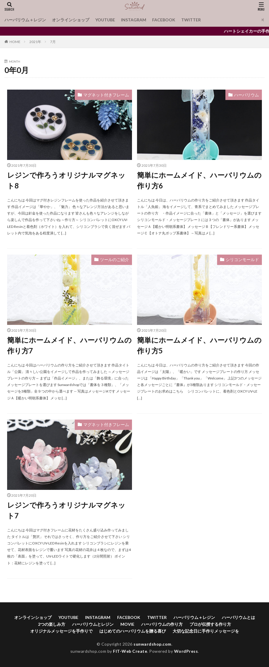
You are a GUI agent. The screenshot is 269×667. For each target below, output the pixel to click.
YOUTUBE (105, 19)
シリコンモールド (242, 259)
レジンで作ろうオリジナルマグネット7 (66, 510)
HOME (14, 41)
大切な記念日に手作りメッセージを (206, 630)
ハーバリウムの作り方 (162, 624)
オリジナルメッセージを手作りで (61, 630)
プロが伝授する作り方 (210, 624)
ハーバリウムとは (238, 617)
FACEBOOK (163, 19)
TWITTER (191, 19)
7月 (53, 41)
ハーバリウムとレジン (93, 624)
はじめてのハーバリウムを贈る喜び (132, 630)
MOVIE (127, 624)
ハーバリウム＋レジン (25, 19)
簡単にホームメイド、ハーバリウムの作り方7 (69, 345)
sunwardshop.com (152, 644)
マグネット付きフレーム (106, 94)
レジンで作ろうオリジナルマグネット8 (66, 180)
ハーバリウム (246, 94)
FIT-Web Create (130, 651)
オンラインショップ (70, 19)
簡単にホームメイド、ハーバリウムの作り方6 (199, 180)
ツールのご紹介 (114, 259)
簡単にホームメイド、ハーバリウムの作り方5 (199, 345)
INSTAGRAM (133, 19)
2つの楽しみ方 (51, 624)
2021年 (35, 41)
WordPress (186, 651)
